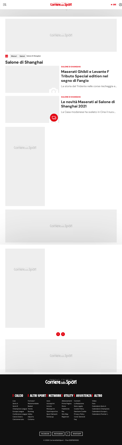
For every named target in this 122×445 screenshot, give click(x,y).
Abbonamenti (67, 401)
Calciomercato (18, 419)
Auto (48, 401)
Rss (63, 411)
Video (94, 401)
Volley (30, 414)
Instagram (58, 434)
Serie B (15, 406)
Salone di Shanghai (71, 67)
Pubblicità (65, 409)
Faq (75, 419)
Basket (30, 406)
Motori (14, 56)
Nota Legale (78, 406)
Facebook (45, 434)
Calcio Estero (18, 417)
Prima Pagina (66, 403)
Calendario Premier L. (100, 414)
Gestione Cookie (80, 411)
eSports (31, 417)
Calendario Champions (100, 409)
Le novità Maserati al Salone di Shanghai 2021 (88, 104)
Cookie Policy (79, 409)
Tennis (30, 409)
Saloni (22, 56)
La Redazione (79, 403)
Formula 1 (31, 401)
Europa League (18, 411)
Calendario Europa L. (100, 411)
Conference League (20, 414)
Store (64, 406)
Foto (93, 403)
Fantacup (50, 417)
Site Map (65, 414)
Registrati (65, 417)
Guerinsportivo (52, 411)
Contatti (77, 401)
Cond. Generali (79, 417)
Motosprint (51, 409)
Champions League (20, 409)
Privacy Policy (79, 414)
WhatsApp (77, 434)
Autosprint (51, 403)
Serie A (15, 403)
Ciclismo (31, 419)
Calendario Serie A (99, 406)
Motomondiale (33, 403)
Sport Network (52, 414)
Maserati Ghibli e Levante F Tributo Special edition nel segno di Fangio (85, 76)
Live (114, 5)
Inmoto (49, 406)
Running (31, 411)
